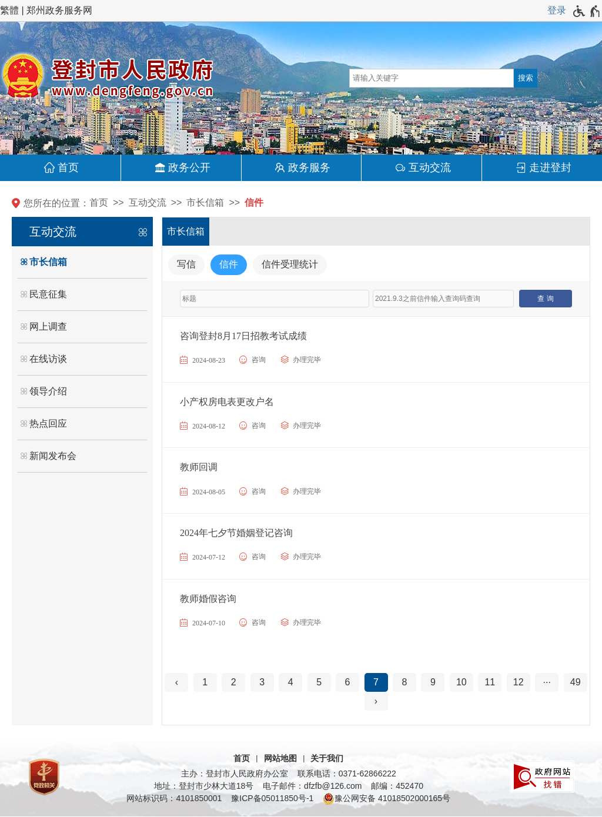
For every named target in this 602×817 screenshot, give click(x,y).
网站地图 (280, 758)
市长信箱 (205, 202)
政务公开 (189, 167)
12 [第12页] (518, 682)
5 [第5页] (319, 682)
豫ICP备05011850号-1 (272, 798)
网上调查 (48, 327)
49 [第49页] (575, 682)
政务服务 (309, 167)
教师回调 (199, 467)
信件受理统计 (290, 264)
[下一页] (376, 701)
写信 (186, 264)
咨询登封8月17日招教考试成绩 (243, 336)
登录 (556, 10)
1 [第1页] (205, 682)
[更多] (546, 682)
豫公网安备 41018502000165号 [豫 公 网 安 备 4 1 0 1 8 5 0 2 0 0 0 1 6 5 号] (386, 799)
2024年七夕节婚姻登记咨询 (236, 533)
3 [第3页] (262, 682)
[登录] (556, 10)
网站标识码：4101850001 (174, 798)
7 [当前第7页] (376, 682)
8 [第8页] (404, 682)
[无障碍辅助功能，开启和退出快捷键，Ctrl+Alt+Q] (587, 11)
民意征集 (48, 294)
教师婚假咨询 (208, 599)
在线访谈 (48, 359)
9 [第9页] (433, 682)
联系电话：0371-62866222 (346, 773)
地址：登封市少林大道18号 (204, 786)
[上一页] (176, 682)
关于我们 (326, 758)
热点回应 (48, 423)
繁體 (9, 10)
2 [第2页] (233, 682)
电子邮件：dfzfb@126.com (312, 786)
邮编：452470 (397, 786)
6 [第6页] (347, 682)
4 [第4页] (290, 682)
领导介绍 (48, 391)
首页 (68, 167)
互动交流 (430, 167)
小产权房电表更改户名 (227, 402)
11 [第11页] (489, 682)
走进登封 (550, 167)
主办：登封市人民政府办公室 (234, 773)
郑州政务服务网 (59, 10)
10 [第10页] (461, 682)
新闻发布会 (52, 456)
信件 (254, 202)
